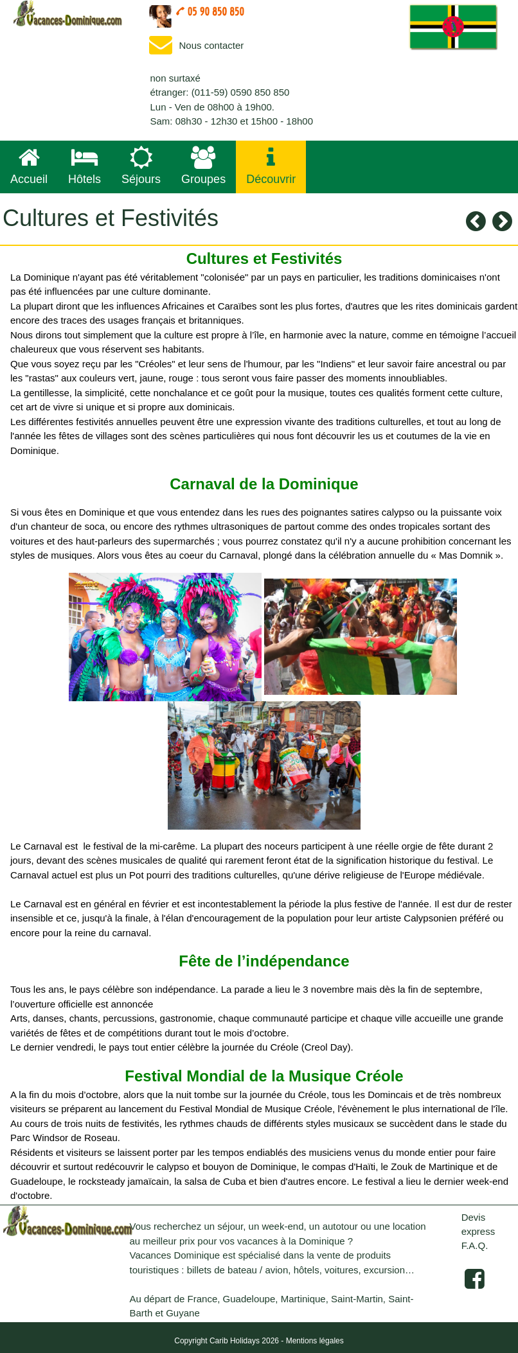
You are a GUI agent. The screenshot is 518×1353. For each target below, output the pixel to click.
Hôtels (84, 166)
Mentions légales (315, 1340)
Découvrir (271, 166)
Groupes (203, 166)
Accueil (29, 166)
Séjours (141, 166)
